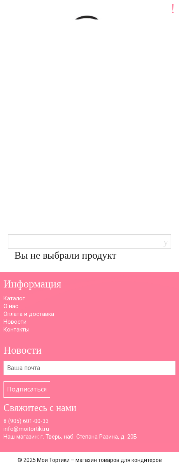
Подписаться (27, 389)
